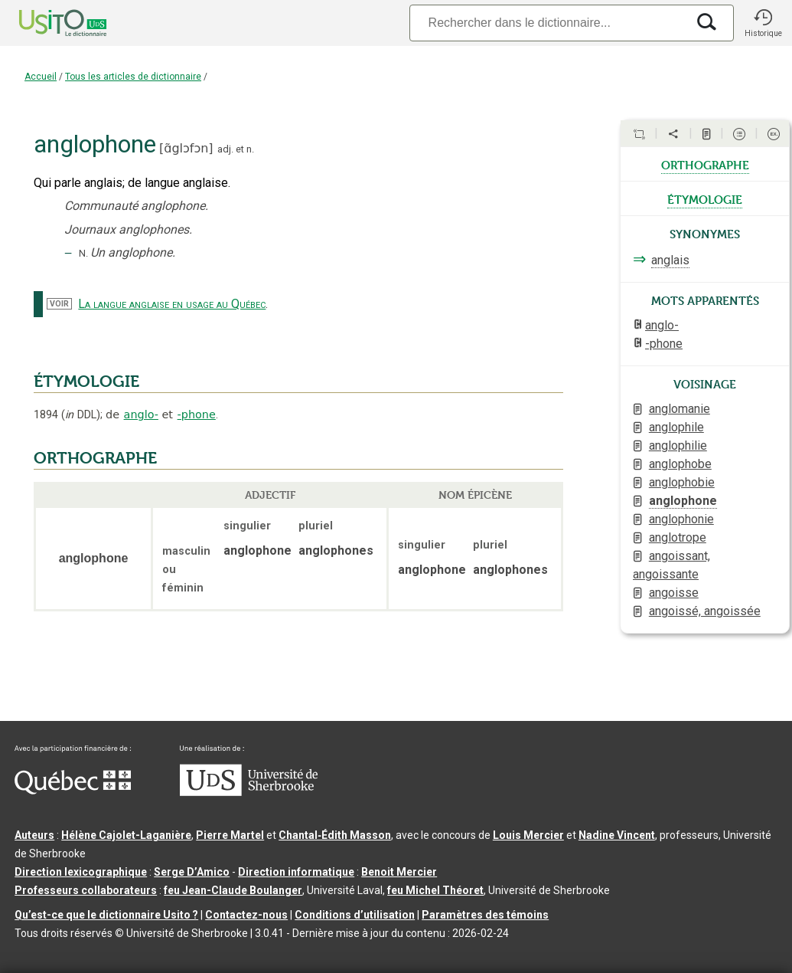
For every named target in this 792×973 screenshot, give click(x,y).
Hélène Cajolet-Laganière (126, 835)
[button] (763, 23)
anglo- (141, 414)
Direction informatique (296, 872)
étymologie (704, 198)
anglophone (683, 500)
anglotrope (677, 537)
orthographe (705, 164)
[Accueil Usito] (46, 23)
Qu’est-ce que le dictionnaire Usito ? (106, 915)
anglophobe (680, 464)
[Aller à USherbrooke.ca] (249, 792)
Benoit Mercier (399, 872)
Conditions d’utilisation (355, 915)
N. (83, 253)
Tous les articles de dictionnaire (133, 76)
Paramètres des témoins (485, 915)
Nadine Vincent (617, 835)
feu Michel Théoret (435, 890)
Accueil (40, 76)
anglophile (676, 427)
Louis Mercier (528, 835)
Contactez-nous (246, 915)
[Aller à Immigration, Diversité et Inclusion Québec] (73, 791)
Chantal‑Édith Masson (335, 835)
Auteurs (34, 835)
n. (250, 149)
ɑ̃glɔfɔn (186, 148)
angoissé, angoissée (705, 611)
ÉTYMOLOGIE (86, 381)
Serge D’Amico (192, 872)
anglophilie (678, 445)
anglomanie (679, 408)
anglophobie (682, 482)
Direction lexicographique (81, 872)
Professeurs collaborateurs (86, 890)
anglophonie (681, 519)
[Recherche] (547, 22)
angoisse (674, 592)
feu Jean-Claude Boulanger (233, 890)
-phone (197, 414)
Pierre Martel (230, 835)
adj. (225, 149)
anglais (670, 260)
